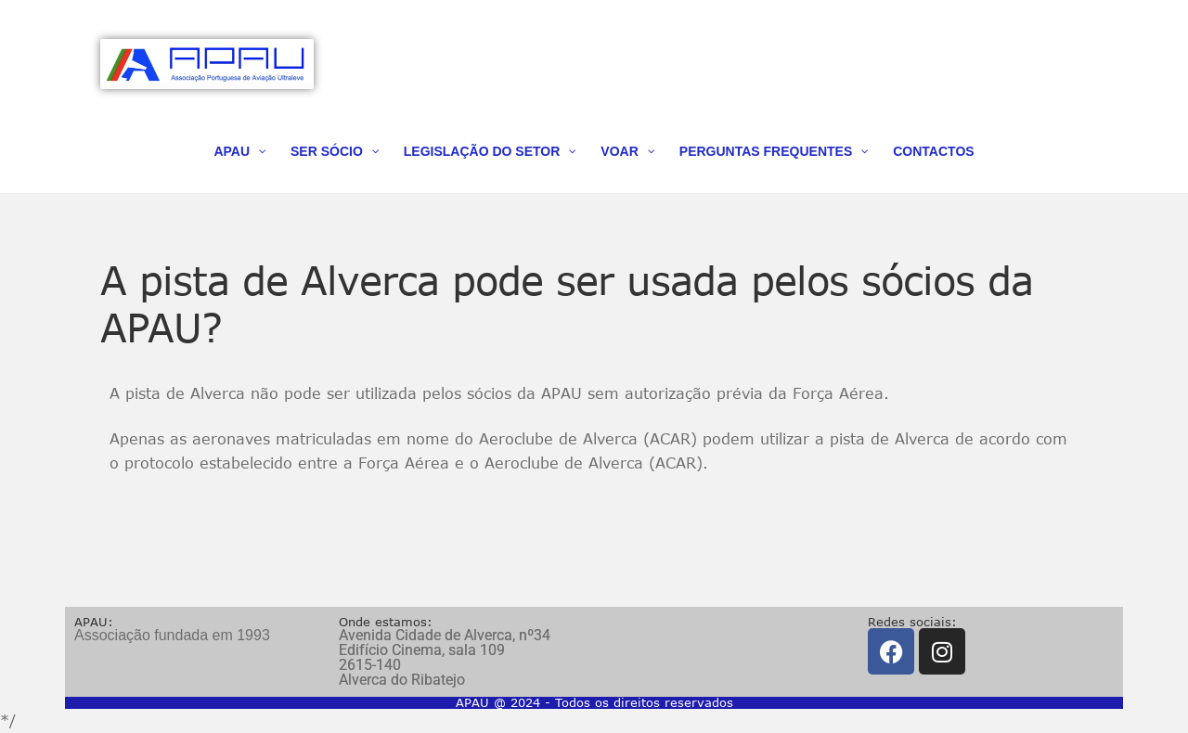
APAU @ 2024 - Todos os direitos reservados (594, 702)
